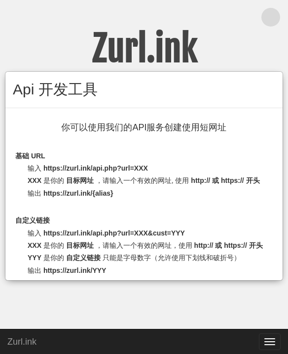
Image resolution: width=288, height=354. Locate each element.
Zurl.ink (21, 340)
